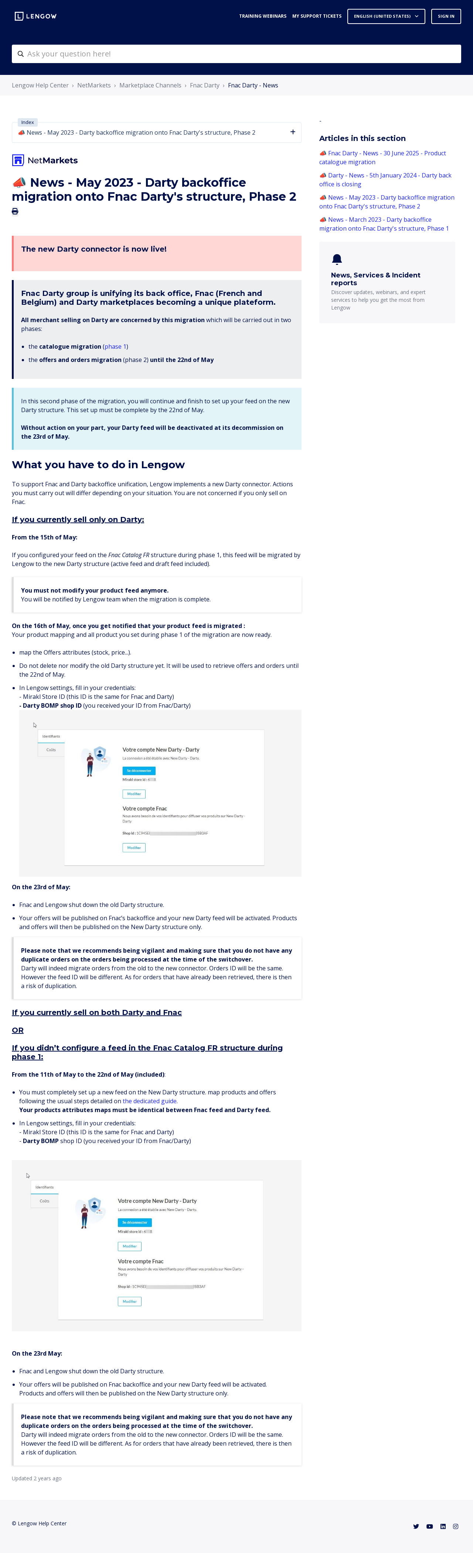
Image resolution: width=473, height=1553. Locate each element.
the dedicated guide (150, 1101)
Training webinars (262, 16)
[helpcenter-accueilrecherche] (236, 54)
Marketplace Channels (150, 85)
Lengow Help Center (40, 85)
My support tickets (316, 16)
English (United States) (383, 16)
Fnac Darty (205, 85)
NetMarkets (94, 85)
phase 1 (115, 346)
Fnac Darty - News (253, 85)
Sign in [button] (446, 16)
